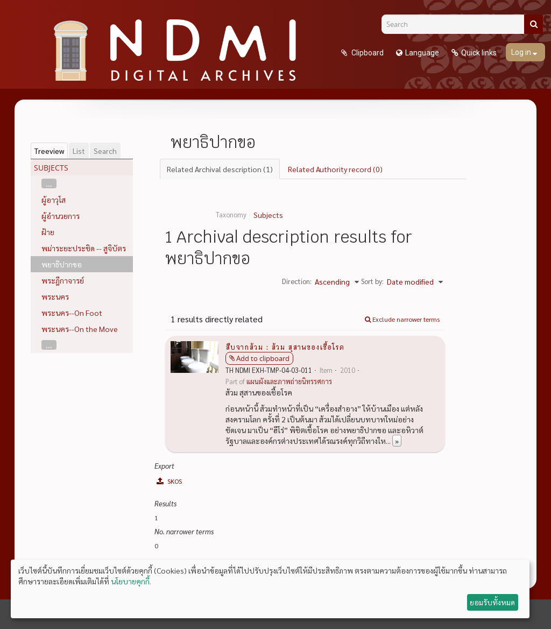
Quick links (479, 52)
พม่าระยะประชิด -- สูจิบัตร (83, 248)
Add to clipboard (262, 358)
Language (422, 52)
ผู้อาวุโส (53, 199)
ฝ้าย (47, 232)
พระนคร (55, 296)
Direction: (297, 281)
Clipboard (367, 52)
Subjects (268, 215)
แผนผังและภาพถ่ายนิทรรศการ (289, 381)
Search (105, 151)
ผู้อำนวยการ (60, 216)
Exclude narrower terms (402, 319)
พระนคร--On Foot (71, 312)
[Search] (457, 24)
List (79, 151)
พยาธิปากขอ (61, 264)
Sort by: (372, 281)
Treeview (49, 151)
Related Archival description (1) (220, 169)
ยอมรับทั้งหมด (492, 602)
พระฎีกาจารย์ (62, 280)
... (49, 183)
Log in (522, 52)
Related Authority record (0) (335, 169)
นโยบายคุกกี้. (131, 581)
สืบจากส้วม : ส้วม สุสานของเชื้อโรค (284, 346)
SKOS (169, 481)
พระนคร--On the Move (79, 329)
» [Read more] (397, 441)
